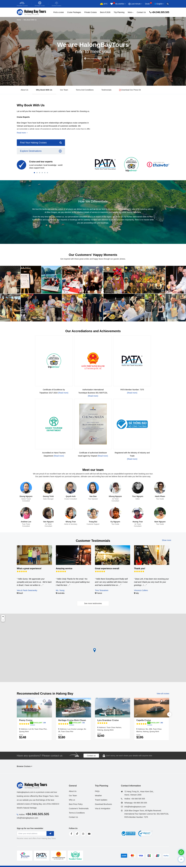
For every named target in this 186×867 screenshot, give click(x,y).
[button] (34, 172)
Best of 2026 (105, 12)
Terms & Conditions (77, 813)
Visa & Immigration (102, 808)
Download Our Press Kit (130, 90)
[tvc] (75, 856)
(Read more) (63, 393)
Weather (98, 796)
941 (126, 701)
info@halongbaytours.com (27, 818)
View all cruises (163, 694)
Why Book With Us (44, 90)
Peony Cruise (25, 720)
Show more (166, 540)
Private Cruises (90, 12)
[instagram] (83, 833)
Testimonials (106, 90)
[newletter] (50, 833)
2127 (165, 701)
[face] (71, 833)
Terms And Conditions (85, 90)
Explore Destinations (41, 151)
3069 (48, 701)
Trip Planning (119, 12)
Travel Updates (101, 800)
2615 (87, 701)
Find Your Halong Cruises (41, 142)
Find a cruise (58, 12)
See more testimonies (93, 603)
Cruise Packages (74, 12)
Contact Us (141, 12)
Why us (72, 800)
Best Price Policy (76, 804)
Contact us (91, 756)
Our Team (64, 90)
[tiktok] (77, 833)
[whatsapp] (181, 852)
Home (19, 20)
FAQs (97, 791)
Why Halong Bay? (94, 58)
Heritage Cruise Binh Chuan (72, 720)
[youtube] (89, 833)
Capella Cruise (143, 720)
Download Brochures (103, 804)
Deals (148, 4)
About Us (24, 90)
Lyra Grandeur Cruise (108, 720)
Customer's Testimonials (79, 808)
